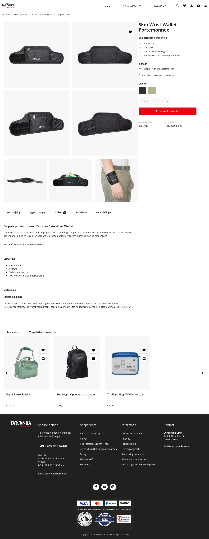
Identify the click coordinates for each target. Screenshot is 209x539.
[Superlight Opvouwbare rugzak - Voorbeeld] (93, 361)
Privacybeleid (128, 447)
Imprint (125, 442)
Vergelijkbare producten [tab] (41, 335)
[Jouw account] (191, 7)
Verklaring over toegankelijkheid (138, 467)
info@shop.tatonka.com (175, 449)
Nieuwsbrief (86, 462)
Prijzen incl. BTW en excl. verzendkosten (156, 67)
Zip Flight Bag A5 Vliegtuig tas (125, 397)
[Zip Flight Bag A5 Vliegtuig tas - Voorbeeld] (144, 361)
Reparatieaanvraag (89, 436)
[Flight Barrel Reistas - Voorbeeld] (43, 361)
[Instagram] (113, 490)
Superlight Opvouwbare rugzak (76, 397)
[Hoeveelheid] (155, 99)
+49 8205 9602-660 (52, 449)
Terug (83, 457)
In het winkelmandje (167, 109)
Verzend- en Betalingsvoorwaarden (97, 452)
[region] (70, 115)
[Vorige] (7, 376)
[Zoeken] (177, 7)
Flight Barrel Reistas (18, 397)
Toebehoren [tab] (13, 335)
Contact (84, 442)
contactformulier (57, 476)
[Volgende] (202, 376)
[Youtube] (104, 490)
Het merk (84, 467)
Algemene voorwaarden (134, 462)
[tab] (13, 215)
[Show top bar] (206, 7)
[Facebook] (96, 490)
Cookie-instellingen (131, 436)
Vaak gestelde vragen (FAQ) (94, 447)
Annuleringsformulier (132, 457)
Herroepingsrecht (130, 452)
